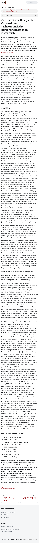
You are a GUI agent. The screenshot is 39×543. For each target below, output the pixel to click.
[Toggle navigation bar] (2, 2)
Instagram (5, 517)
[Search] (32, 2)
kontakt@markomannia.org (10, 529)
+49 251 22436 (6, 532)
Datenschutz (33, 539)
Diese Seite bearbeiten (9, 488)
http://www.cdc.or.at (7, 53)
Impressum (24, 539)
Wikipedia (5, 515)
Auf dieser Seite (7, 16)
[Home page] (2, 7)
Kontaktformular (7, 527)
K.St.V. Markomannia (8, 512)
